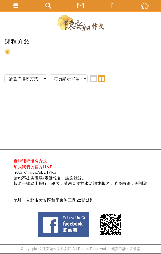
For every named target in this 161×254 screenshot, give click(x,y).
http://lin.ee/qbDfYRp (35, 172)
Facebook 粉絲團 (91, 214)
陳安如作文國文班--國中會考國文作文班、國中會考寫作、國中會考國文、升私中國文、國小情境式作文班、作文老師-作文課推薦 (80, 22)
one (93, 78)
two (101, 78)
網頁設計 (118, 249)
